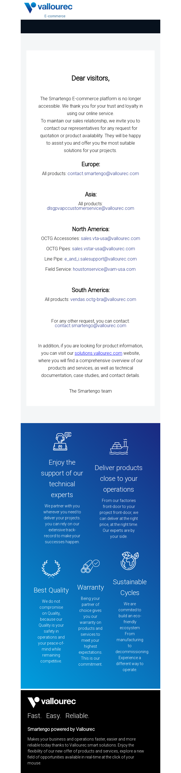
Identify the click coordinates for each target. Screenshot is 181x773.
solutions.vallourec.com (98, 353)
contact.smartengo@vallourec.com (103, 173)
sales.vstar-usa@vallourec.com (103, 248)
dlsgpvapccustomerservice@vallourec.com (90, 208)
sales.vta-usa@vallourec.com (110, 238)
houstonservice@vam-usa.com (104, 269)
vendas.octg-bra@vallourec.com (103, 299)
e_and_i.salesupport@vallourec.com (100, 259)
